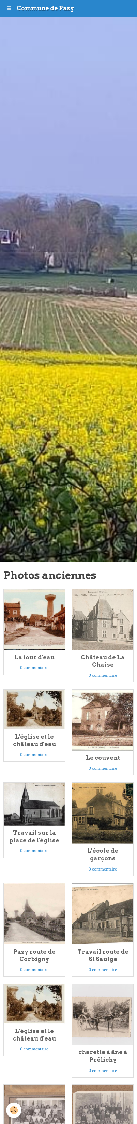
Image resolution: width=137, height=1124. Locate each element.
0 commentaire (34, 668)
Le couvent (103, 757)
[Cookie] (13, 1110)
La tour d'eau (34, 657)
